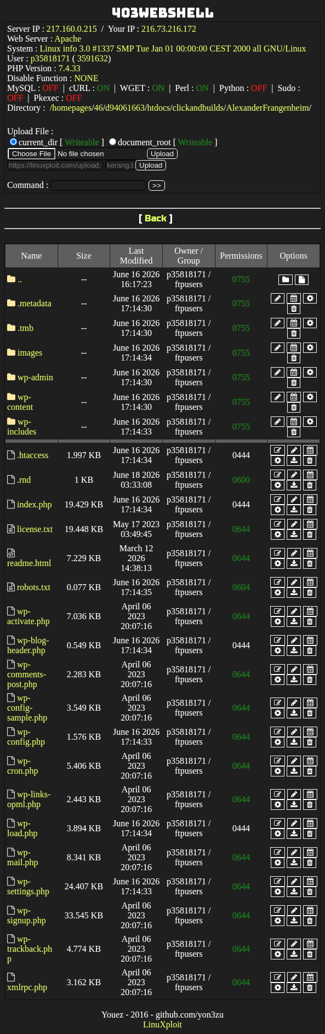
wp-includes (21, 426)
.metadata (35, 303)
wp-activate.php (28, 616)
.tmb (25, 328)
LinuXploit (162, 1024)
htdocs (158, 107)
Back (156, 218)
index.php (34, 504)
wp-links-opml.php (28, 799)
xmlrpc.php (27, 987)
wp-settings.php (28, 886)
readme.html (29, 563)
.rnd (24, 479)
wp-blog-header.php (28, 645)
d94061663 (125, 107)
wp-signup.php (26, 915)
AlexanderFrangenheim (267, 107)
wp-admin (35, 377)
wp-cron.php (22, 765)
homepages (72, 107)
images (30, 352)
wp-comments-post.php (26, 674)
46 (98, 107)
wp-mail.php (22, 857)
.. (20, 279)
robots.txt (33, 587)
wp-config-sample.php (27, 707)
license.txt (35, 529)
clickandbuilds (198, 107)
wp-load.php (22, 828)
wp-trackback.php (29, 948)
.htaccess (32, 455)
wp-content (20, 402)
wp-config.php (26, 736)
